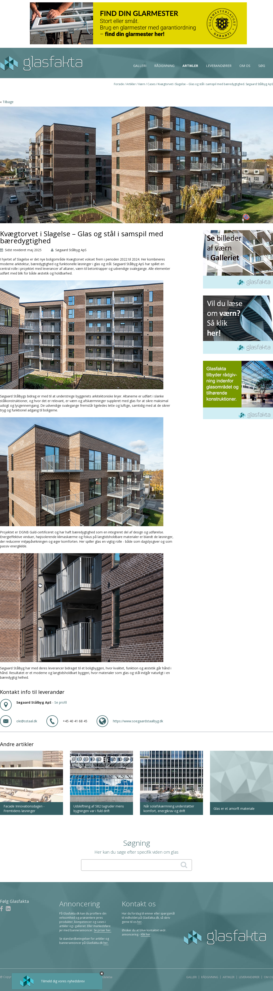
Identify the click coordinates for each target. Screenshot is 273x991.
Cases (151, 84)
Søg (261, 65)
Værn (141, 84)
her (139, 922)
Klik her (145, 934)
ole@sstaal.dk (26, 721)
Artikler (190, 65)
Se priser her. (102, 930)
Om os (244, 65)
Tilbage (8, 102)
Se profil (60, 702)
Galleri (139, 65)
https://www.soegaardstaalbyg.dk (138, 721)
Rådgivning (164, 65)
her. (105, 943)
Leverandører (218, 65)
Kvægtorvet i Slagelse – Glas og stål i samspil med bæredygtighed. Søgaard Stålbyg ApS (215, 84)
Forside (119, 84)
